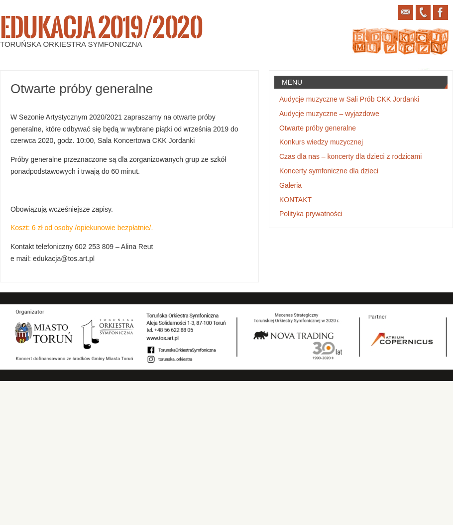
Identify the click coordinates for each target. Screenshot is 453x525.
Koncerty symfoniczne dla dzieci (328, 171)
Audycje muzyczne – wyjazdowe (329, 114)
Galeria (290, 185)
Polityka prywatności (310, 214)
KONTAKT (295, 200)
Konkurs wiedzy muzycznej (321, 142)
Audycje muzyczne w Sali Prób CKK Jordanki (349, 99)
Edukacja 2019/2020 (101, 28)
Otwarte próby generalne (317, 128)
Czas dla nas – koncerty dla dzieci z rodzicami (350, 156)
